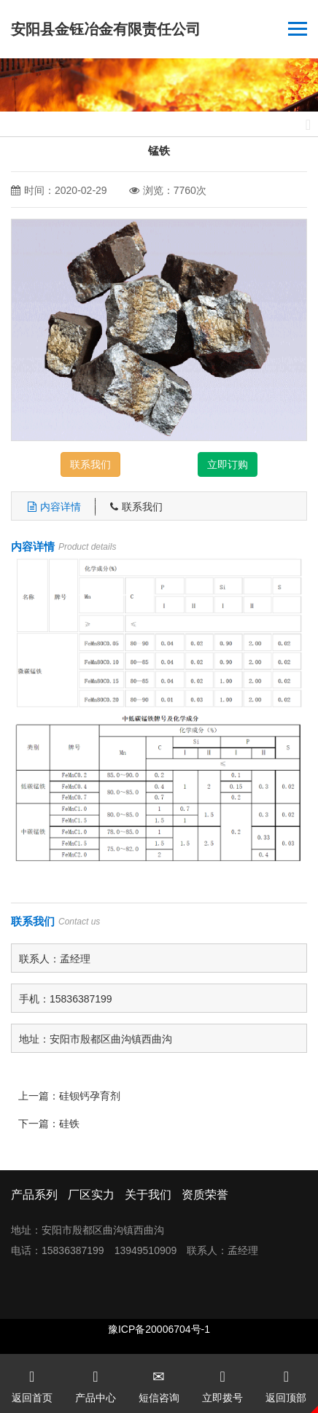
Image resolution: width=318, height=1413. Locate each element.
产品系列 (34, 1194)
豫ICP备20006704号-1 (159, 1329)
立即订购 (227, 464)
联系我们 (90, 464)
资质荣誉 (205, 1194)
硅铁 (69, 1123)
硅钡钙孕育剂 (89, 1096)
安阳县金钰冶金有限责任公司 (106, 29)
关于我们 (148, 1194)
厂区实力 (91, 1194)
